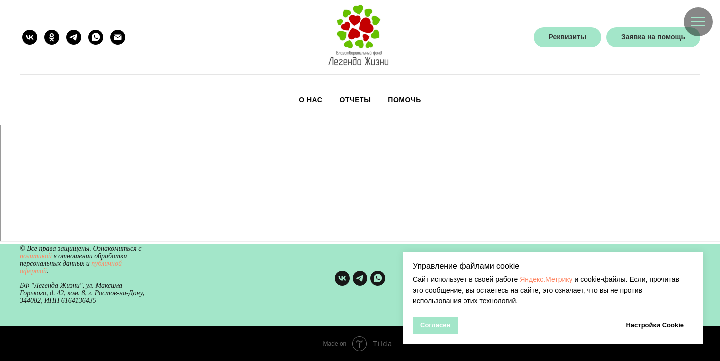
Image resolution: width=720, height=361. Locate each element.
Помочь (404, 100)
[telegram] (73, 37)
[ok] (51, 37)
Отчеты (355, 100)
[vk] (29, 37)
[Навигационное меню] (698, 22)
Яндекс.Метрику (546, 279)
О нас (310, 100)
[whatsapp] (95, 37)
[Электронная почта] (117, 37)
